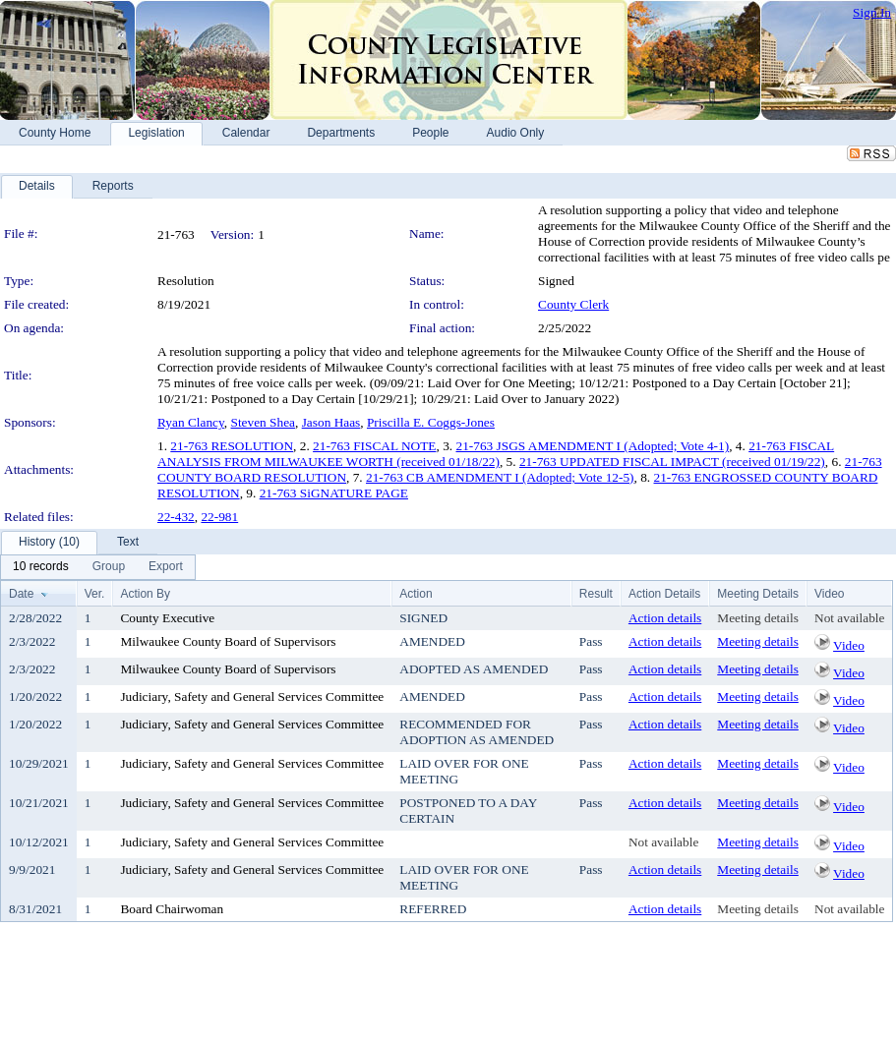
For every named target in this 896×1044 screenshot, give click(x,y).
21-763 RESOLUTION (231, 445)
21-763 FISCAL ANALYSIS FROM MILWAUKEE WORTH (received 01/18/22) (495, 453)
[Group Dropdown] (109, 567)
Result (596, 594)
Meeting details (758, 617)
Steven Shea (263, 422)
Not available (849, 617)
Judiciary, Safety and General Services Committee (252, 696)
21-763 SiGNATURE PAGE (334, 493)
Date (21, 594)
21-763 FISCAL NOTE (374, 445)
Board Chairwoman (171, 908)
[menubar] (98, 567)
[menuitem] (41, 567)
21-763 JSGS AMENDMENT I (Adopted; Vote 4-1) (592, 445)
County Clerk (573, 304)
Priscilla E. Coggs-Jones (431, 422)
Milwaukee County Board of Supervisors (227, 641)
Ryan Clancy (190, 422)
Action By (145, 594)
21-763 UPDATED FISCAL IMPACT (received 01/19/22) (672, 461)
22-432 (176, 516)
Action (415, 594)
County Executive (167, 617)
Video (849, 645)
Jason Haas (331, 422)
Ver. (95, 594)
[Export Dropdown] (166, 567)
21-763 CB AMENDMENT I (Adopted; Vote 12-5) (499, 477)
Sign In (872, 12)
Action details (664, 617)
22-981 (219, 516)
